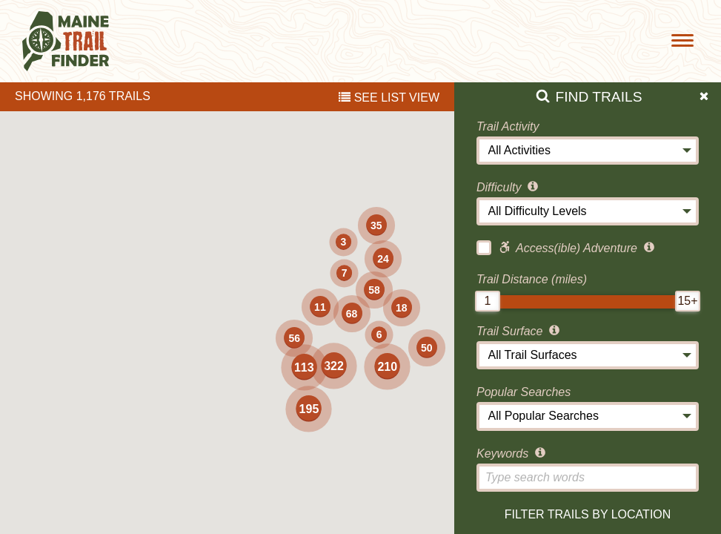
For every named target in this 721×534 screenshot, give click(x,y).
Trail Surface (519, 331)
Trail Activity (507, 126)
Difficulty (508, 187)
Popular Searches (523, 392)
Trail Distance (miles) (531, 279)
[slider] (487, 301)
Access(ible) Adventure (566, 247)
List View (389, 98)
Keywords (512, 453)
